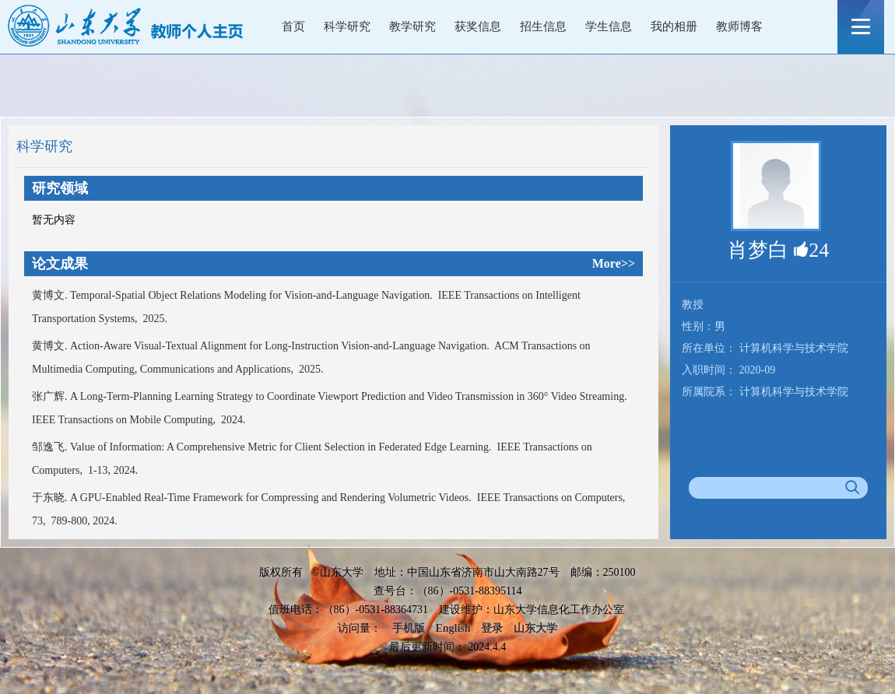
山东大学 (535, 628)
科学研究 (347, 26)
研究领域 (60, 188)
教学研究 (412, 26)
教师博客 (739, 26)
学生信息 (608, 26)
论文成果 (60, 264)
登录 (492, 628)
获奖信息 (478, 26)
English (452, 628)
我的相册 (674, 26)
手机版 (408, 628)
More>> (613, 263)
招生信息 (543, 26)
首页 (293, 26)
